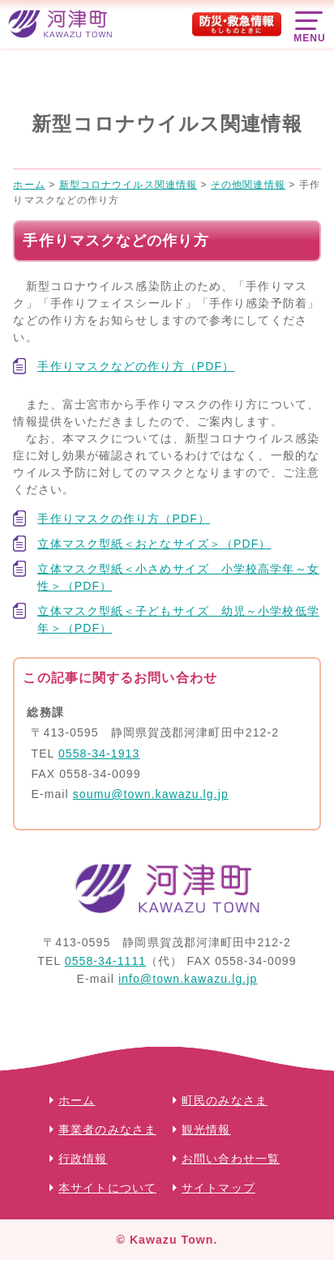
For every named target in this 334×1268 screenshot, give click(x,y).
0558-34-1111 (105, 960)
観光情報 (206, 1129)
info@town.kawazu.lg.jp (188, 978)
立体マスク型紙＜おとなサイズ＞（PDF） (154, 543)
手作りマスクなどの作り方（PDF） (135, 366)
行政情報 (82, 1158)
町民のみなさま (225, 1100)
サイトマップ (218, 1187)
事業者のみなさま (107, 1129)
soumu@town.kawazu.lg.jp (151, 794)
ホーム (76, 1100)
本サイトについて (107, 1187)
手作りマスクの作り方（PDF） (123, 518)
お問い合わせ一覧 (231, 1158)
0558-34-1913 (98, 753)
